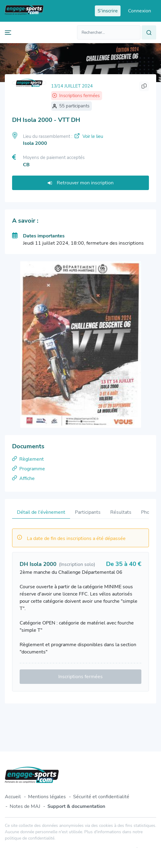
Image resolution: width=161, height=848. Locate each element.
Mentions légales (47, 796)
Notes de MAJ (25, 806)
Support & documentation (76, 806)
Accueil (13, 796)
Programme (28, 468)
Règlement (28, 459)
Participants (88, 512)
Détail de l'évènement (41, 512)
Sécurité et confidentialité (101, 796)
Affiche (23, 478)
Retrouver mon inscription (81, 182)
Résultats (120, 512)
